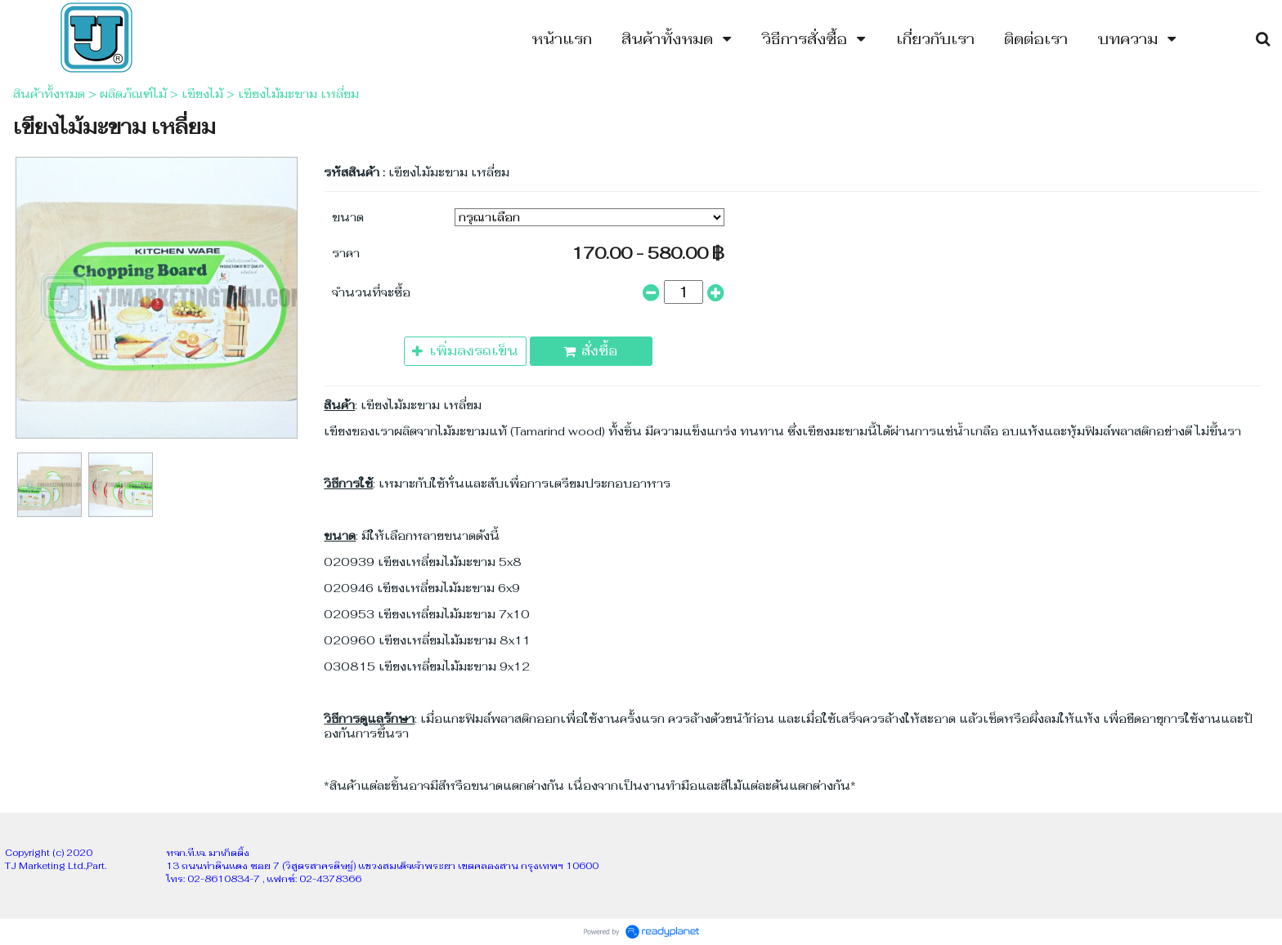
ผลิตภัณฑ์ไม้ (133, 94)
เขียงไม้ (202, 94)
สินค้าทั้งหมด (49, 94)
